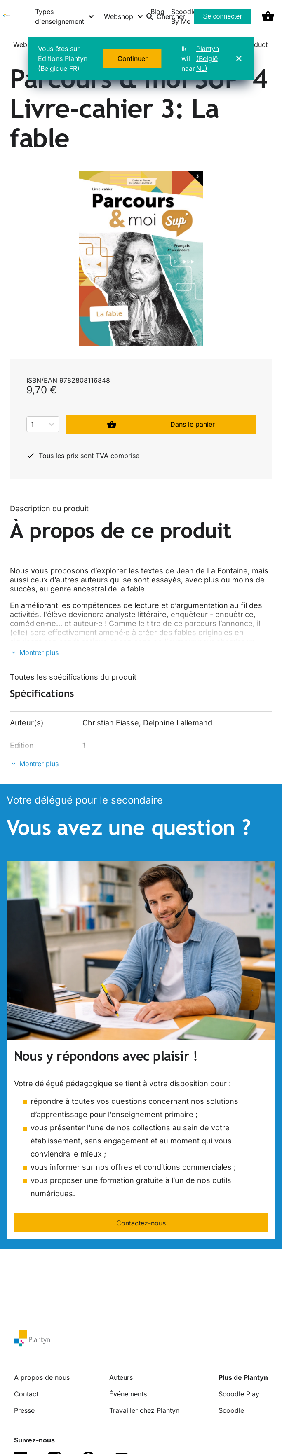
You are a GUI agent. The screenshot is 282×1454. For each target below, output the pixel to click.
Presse (24, 1410)
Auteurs (121, 1377)
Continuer (133, 58)
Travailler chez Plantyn (144, 1410)
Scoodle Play (239, 1394)
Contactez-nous (141, 1223)
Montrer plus (39, 652)
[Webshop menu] (124, 16)
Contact (26, 1394)
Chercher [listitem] (165, 16)
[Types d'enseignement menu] (65, 16)
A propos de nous (42, 1377)
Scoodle (231, 1410)
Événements (128, 1394)
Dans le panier (161, 424)
